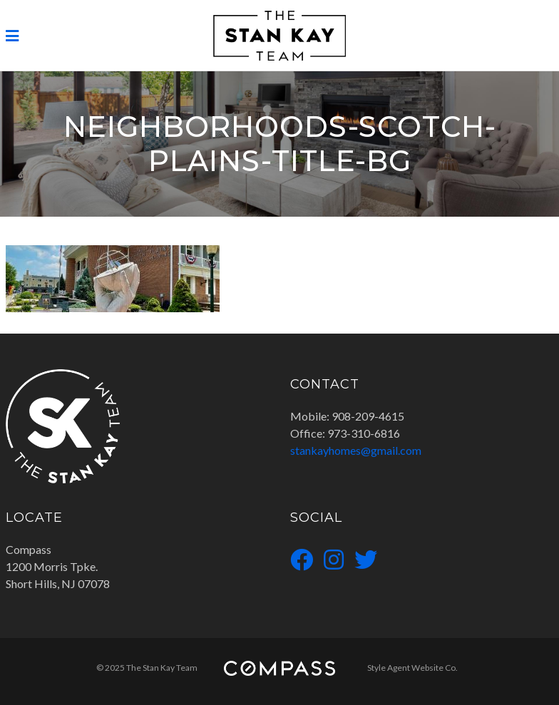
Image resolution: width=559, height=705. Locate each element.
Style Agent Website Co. (412, 667)
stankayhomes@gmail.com (355, 450)
